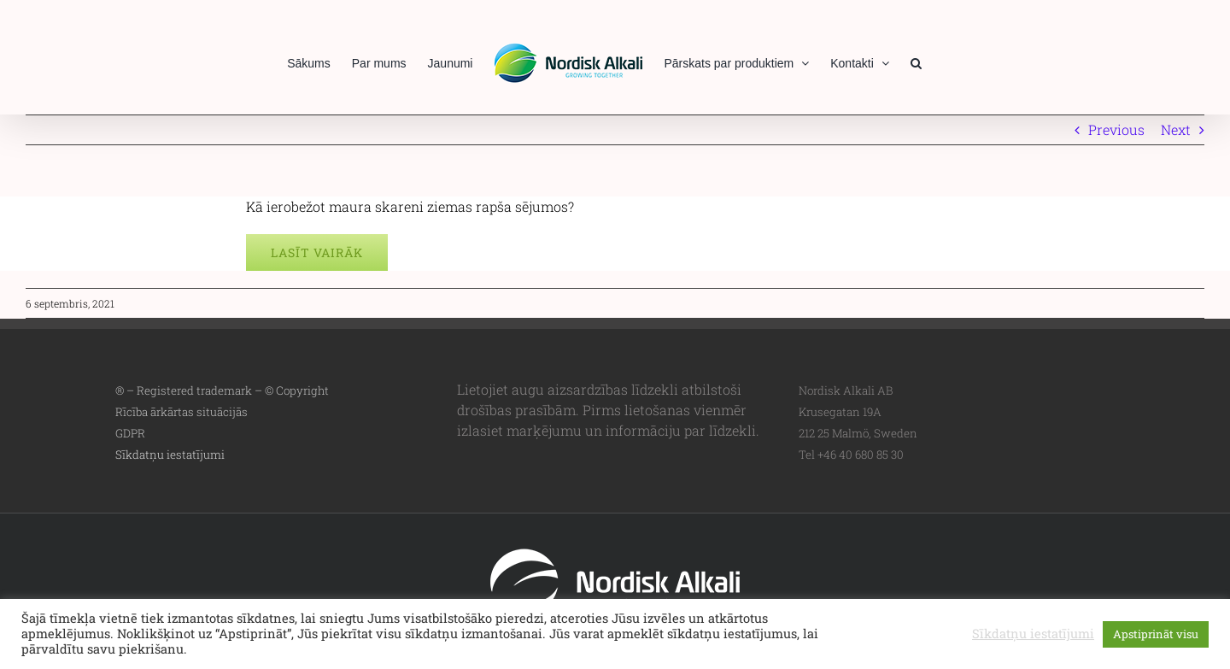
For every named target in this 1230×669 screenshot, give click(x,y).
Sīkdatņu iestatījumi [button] (170, 454)
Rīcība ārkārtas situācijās (181, 412)
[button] (916, 61)
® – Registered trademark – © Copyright (222, 390)
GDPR (130, 433)
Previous (1116, 129)
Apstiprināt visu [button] (1155, 634)
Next (1176, 129)
